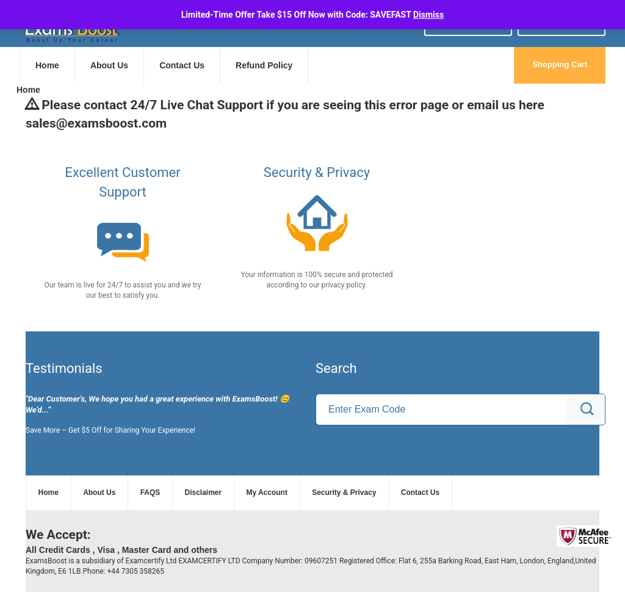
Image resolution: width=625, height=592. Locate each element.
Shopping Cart (559, 64)
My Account (266, 492)
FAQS (150, 492)
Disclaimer (203, 492)
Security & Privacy (344, 492)
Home (47, 65)
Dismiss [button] (428, 15)
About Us (109, 65)
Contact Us (181, 65)
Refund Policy (264, 65)
